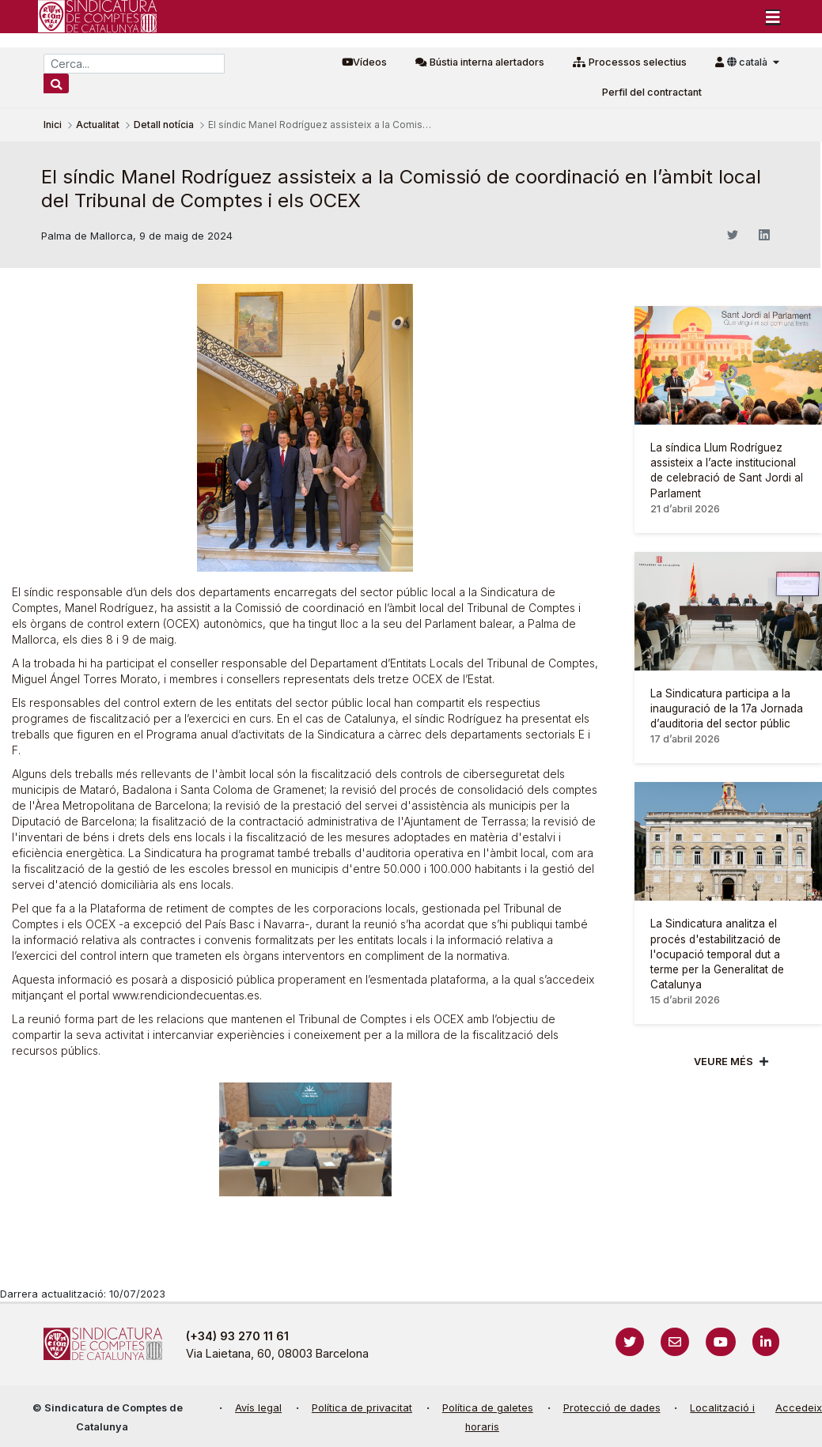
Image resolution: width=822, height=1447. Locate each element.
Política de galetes (487, 1408)
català (748, 62)
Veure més (723, 1061)
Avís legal (258, 1408)
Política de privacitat (362, 1408)
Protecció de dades (612, 1408)
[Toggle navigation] (773, 16)
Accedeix (798, 1408)
